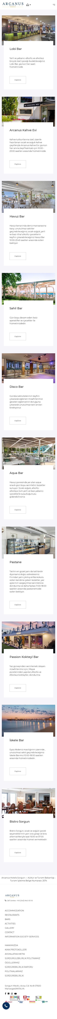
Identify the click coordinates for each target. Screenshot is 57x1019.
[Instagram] (12, 993)
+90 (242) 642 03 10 (25, 900)
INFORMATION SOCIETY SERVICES (22, 937)
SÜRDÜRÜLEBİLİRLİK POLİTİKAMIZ (22, 958)
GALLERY (9, 928)
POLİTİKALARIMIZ (14, 971)
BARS (7, 919)
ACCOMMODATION (14, 911)
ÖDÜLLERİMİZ (12, 963)
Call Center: (11, 900)
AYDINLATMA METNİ (15, 954)
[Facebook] (5, 993)
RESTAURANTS (12, 915)
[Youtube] (15, 993)
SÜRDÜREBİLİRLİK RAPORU (19, 967)
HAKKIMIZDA (11, 945)
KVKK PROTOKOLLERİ (16, 950)
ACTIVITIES (10, 924)
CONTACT (9, 932)
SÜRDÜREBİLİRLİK (14, 976)
